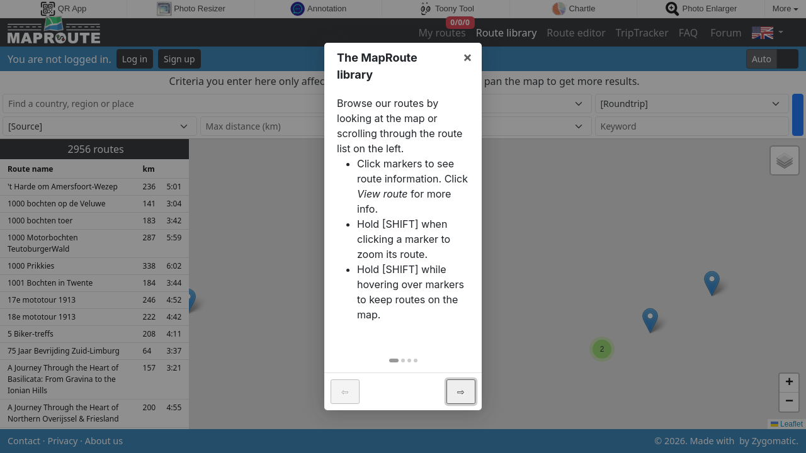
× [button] (467, 56)
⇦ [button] (345, 391)
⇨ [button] (461, 391)
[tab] (394, 360)
